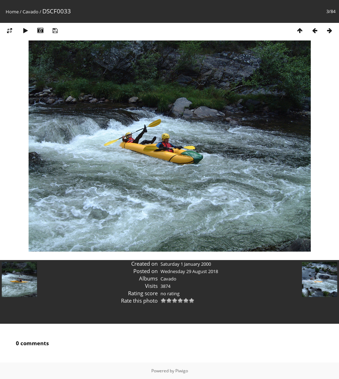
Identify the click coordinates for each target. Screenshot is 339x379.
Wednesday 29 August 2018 (189, 271)
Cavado (30, 11)
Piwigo (181, 371)
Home (12, 11)
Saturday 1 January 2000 (186, 264)
